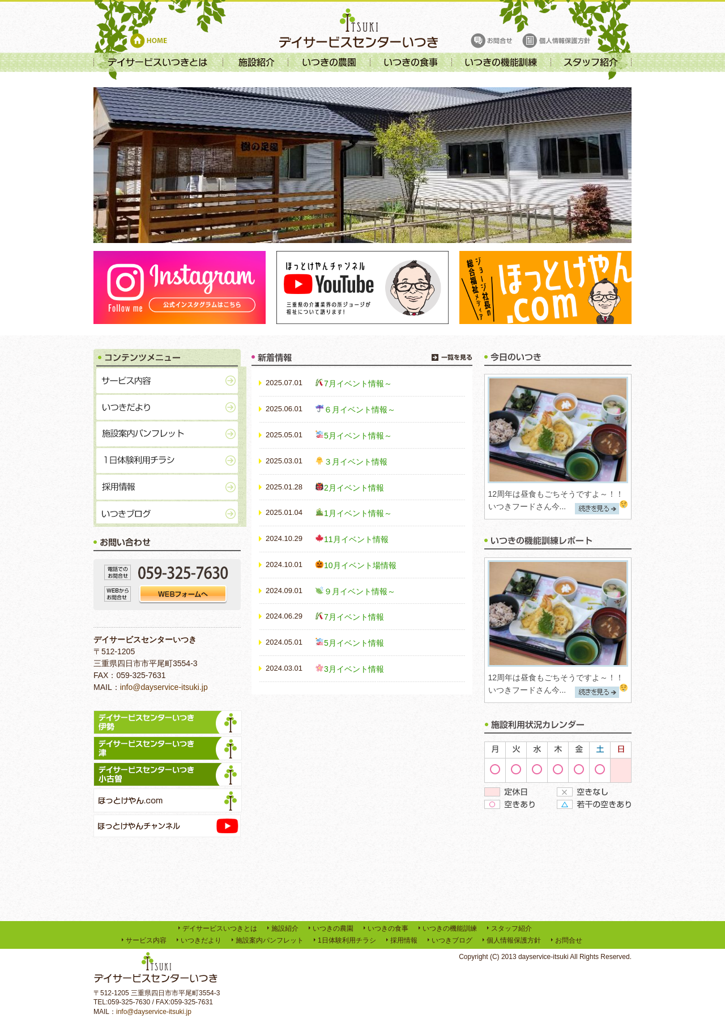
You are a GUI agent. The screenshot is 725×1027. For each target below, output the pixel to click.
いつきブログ (452, 940)
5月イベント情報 (354, 642)
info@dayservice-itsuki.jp (164, 687)
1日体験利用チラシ (347, 940)
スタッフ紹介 (511, 928)
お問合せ (568, 940)
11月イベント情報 (356, 539)
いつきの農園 (333, 928)
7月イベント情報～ (358, 383)
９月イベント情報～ (359, 591)
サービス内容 (146, 940)
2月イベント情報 (354, 487)
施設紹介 (284, 928)
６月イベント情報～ (359, 409)
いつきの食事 (388, 928)
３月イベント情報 (355, 461)
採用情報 (403, 940)
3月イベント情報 (354, 669)
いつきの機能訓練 (450, 928)
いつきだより (201, 940)
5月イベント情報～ (358, 435)
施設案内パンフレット (270, 940)
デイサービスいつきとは (219, 928)
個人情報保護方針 (514, 940)
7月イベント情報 (354, 616)
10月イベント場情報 (360, 565)
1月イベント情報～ (358, 513)
